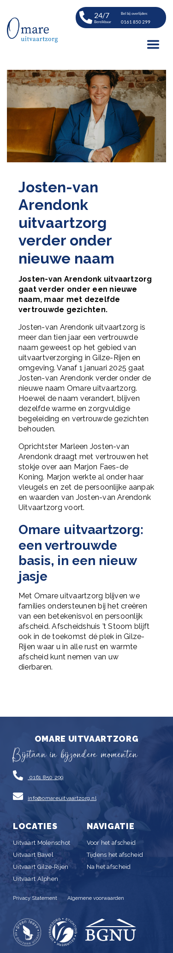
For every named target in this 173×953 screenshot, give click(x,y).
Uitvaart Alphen (35, 878)
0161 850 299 (46, 777)
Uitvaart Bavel (33, 854)
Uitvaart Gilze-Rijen (41, 866)
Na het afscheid (109, 866)
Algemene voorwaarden (95, 898)
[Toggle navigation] (153, 44)
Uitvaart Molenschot (41, 842)
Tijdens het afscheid (115, 854)
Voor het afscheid (111, 842)
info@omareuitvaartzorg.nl (62, 798)
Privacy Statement (35, 898)
